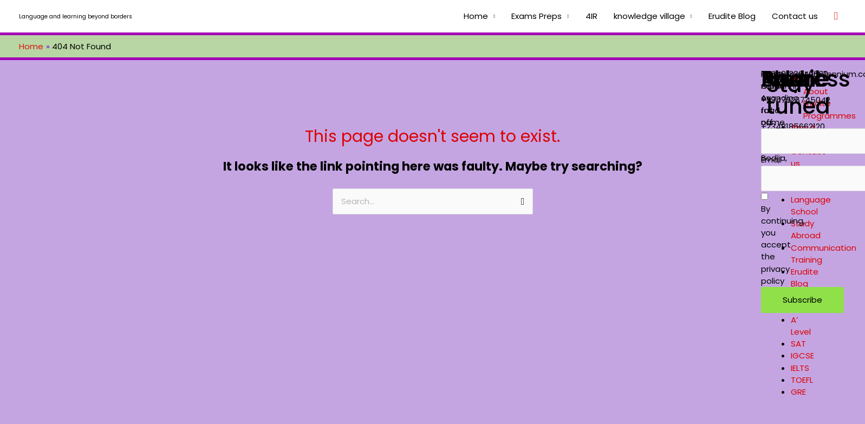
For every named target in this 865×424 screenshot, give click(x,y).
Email (771, 159)
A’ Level (801, 325)
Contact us (795, 16)
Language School (811, 205)
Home (476, 16)
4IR (591, 16)
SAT (798, 343)
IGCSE (802, 355)
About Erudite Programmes (829, 103)
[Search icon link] (836, 16)
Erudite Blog (732, 16)
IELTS (800, 368)
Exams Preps (536, 16)
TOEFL (802, 380)
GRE (798, 391)
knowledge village (649, 16)
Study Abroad (806, 229)
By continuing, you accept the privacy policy (783, 239)
